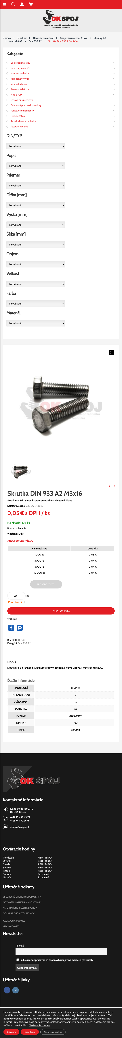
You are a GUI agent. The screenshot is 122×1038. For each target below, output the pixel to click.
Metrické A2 (15, 41)
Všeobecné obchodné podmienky (22, 896)
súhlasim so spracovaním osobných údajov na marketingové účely (54, 960)
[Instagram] (15, 990)
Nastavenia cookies (14, 920)
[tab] (15, 662)
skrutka (75, 729)
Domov (7, 38)
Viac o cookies (11, 926)
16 (76, 701)
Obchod (22, 38)
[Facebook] (7, 990)
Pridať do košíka (61, 611)
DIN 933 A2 (35, 41)
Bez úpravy (75, 715)
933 (76, 722)
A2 (75, 708)
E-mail (20, 945)
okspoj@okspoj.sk (19, 827)
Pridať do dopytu (46, 584)
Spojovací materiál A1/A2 (73, 38)
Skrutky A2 (100, 38)
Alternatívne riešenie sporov (20, 907)
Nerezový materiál (43, 38)
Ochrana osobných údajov (18, 913)
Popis (11, 662)
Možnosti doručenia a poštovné (22, 902)
